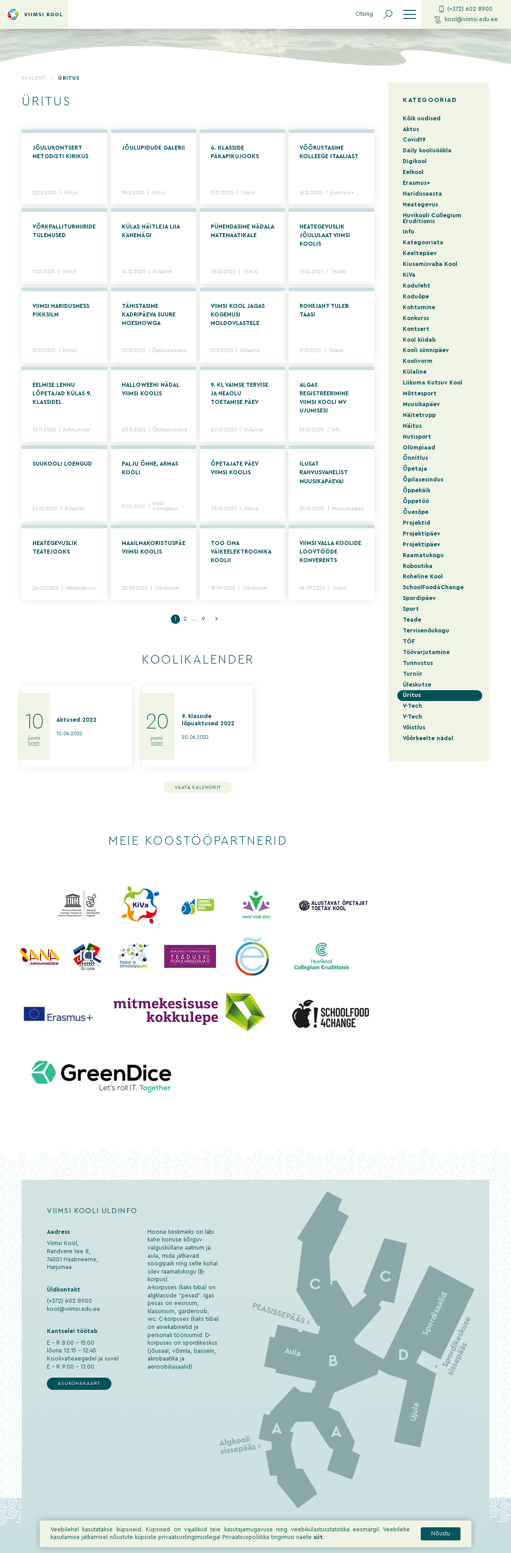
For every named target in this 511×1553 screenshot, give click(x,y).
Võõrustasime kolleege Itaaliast (329, 152)
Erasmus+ (342, 192)
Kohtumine (76, 429)
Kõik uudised (422, 118)
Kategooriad (430, 100)
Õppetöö (416, 501)
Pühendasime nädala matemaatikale (242, 231)
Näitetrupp (419, 415)
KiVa (409, 275)
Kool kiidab (419, 340)
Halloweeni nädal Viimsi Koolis (150, 389)
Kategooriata (423, 242)
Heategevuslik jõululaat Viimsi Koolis (324, 235)
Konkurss (416, 318)
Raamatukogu (423, 555)
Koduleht (416, 286)
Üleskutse (167, 588)
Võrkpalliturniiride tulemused (64, 231)
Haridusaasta (422, 194)
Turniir (413, 674)
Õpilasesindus (169, 350)
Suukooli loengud (62, 464)
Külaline (162, 271)
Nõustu (440, 1537)
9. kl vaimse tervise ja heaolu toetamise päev (239, 393)
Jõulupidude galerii (153, 148)
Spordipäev (419, 598)
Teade (338, 271)
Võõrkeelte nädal (428, 738)
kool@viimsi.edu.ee (466, 19)
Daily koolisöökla (427, 150)
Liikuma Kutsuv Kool (432, 382)
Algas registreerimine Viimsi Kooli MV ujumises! (324, 397)
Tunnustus (418, 663)
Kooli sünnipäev (165, 506)
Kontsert (416, 329)
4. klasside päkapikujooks (235, 152)
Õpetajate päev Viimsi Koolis (234, 468)
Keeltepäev (420, 253)
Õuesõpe (415, 512)
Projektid (416, 523)
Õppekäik (416, 490)
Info (335, 429)
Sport (411, 609)
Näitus (412, 426)
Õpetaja (415, 469)
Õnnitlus (415, 458)
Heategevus (81, 588)
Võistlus (414, 727)
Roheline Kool (423, 576)
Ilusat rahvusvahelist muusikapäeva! (323, 472)
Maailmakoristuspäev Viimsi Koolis (154, 547)
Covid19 (414, 139)
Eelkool (413, 172)
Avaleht (34, 78)
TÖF (409, 641)
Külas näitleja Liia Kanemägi (151, 231)
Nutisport (417, 437)
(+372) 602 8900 (466, 9)
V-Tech (412, 706)
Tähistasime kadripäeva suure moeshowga (148, 314)
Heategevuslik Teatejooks (55, 547)
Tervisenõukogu (426, 630)
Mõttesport (420, 393)
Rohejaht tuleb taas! (324, 310)
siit (318, 1541)
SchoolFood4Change (433, 587)
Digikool (415, 161)
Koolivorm (418, 361)
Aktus (411, 129)
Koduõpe (416, 296)
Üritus (71, 192)
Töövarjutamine (426, 652)
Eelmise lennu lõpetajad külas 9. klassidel (61, 393)
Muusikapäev (348, 508)
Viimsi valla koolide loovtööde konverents (330, 552)
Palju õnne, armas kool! (150, 468)
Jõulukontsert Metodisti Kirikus (60, 152)
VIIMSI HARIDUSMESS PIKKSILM (60, 310)
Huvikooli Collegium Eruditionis (432, 218)
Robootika (418, 566)
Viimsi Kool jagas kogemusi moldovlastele (238, 314)
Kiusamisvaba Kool (430, 264)
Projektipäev (421, 533)
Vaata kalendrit (198, 787)
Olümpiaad (419, 447)
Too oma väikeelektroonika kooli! (241, 552)
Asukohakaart (79, 1383)
